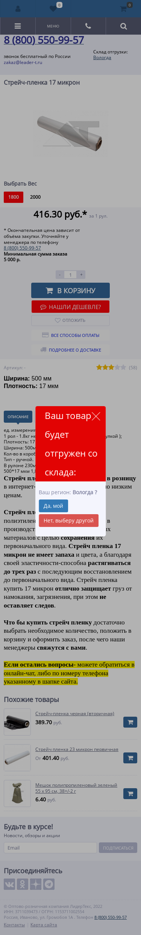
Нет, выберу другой (69, 520)
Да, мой (53, 505)
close (95, 416)
